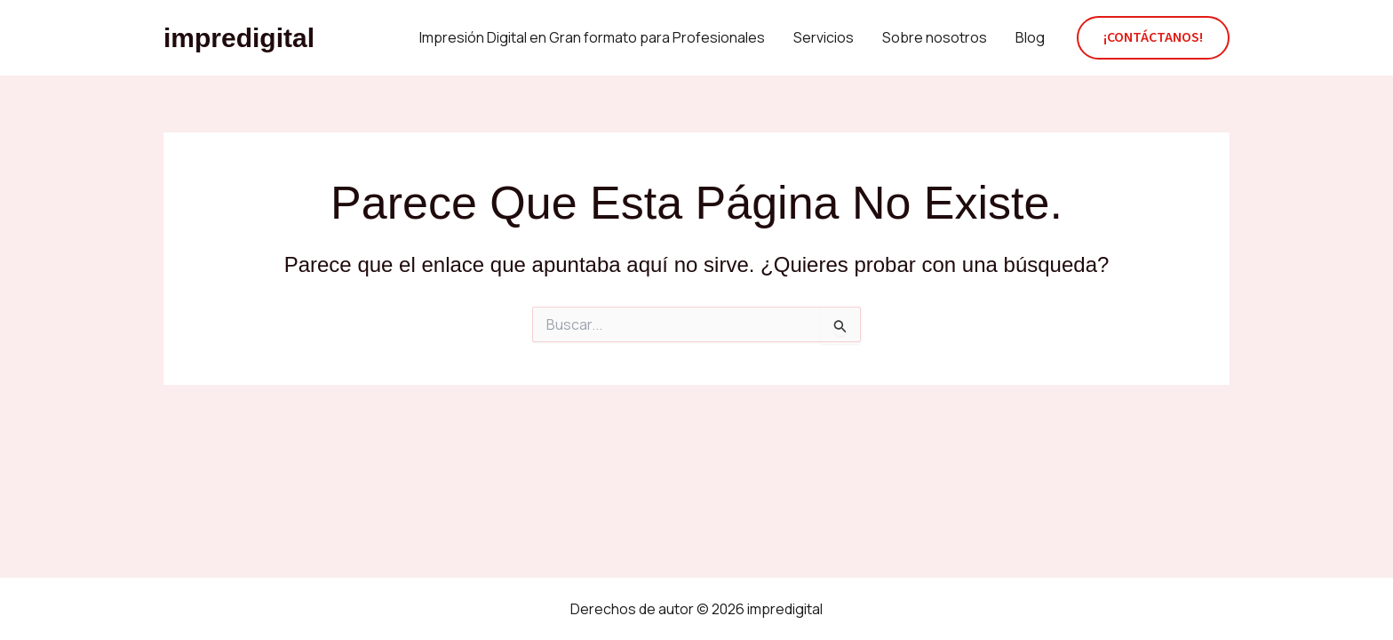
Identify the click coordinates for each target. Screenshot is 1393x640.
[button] (1153, 38)
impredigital (238, 37)
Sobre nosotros (934, 37)
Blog (1030, 37)
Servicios (823, 37)
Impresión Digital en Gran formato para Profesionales (592, 37)
